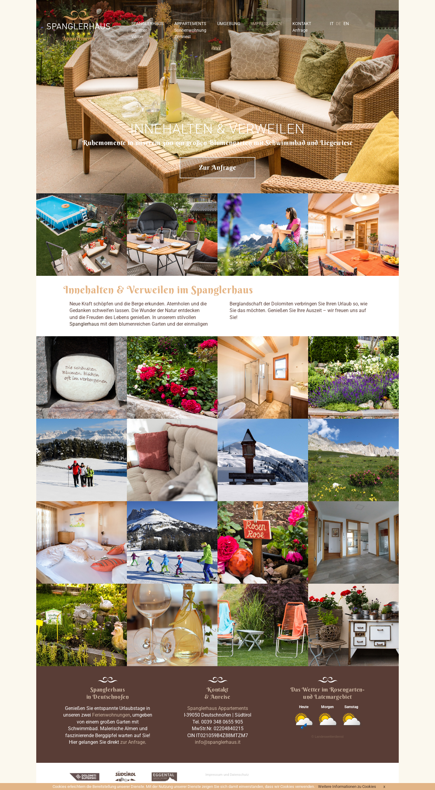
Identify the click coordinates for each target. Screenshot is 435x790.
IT (332, 23)
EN (346, 23)
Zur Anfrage (217, 167)
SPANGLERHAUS (147, 23)
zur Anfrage (132, 742)
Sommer (139, 30)
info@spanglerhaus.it (217, 742)
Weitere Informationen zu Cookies (347, 786)
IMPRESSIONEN (266, 23)
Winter (137, 36)
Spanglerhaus (84, 324)
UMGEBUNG (228, 23)
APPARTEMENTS (190, 23)
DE (338, 23)
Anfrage (300, 30)
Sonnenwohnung (190, 30)
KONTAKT (301, 23)
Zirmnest (182, 36)
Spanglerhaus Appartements (217, 708)
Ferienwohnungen (111, 715)
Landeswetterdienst (329, 736)
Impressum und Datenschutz (227, 775)
